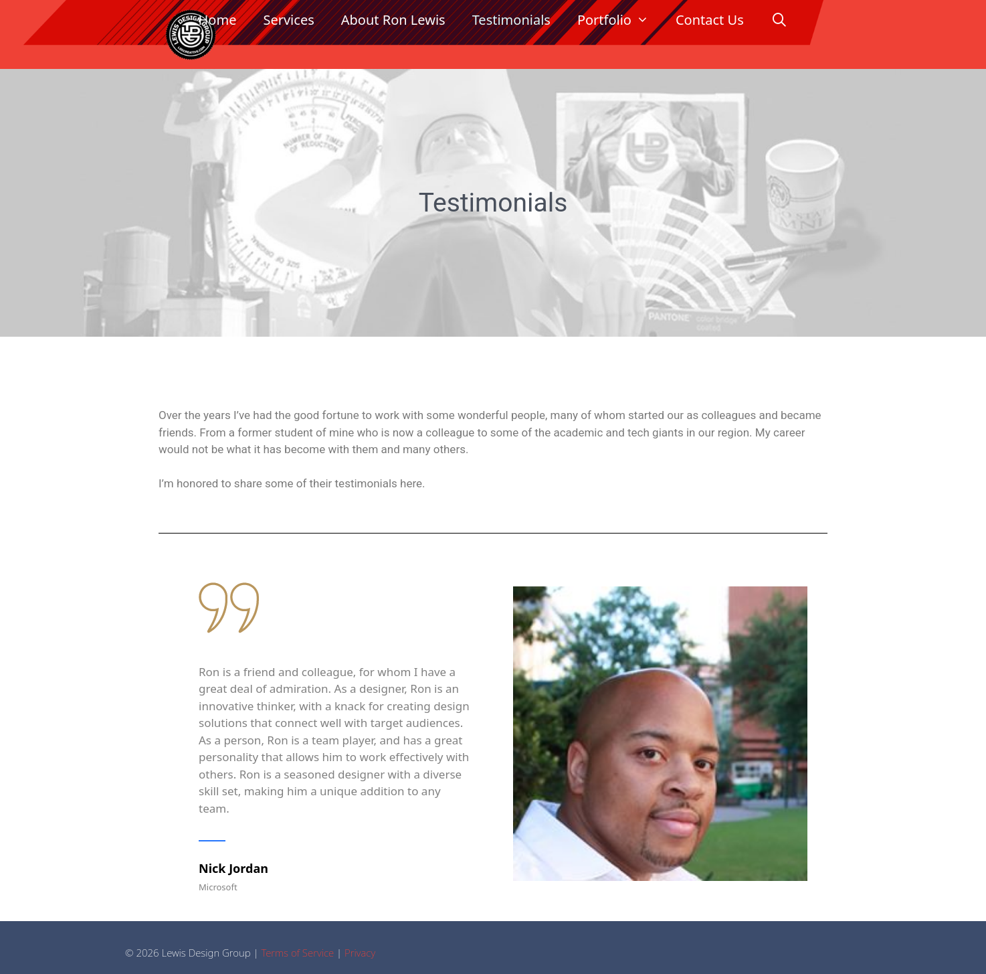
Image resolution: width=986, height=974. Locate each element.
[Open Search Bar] (779, 20)
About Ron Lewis (393, 20)
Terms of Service (297, 952)
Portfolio (619, 20)
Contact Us (710, 20)
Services (288, 20)
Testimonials (511, 20)
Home (218, 20)
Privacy (359, 952)
